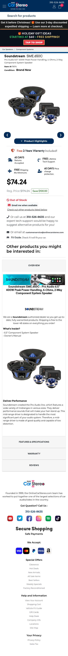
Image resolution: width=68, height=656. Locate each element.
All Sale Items (34, 576)
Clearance (34, 564)
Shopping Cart (34, 604)
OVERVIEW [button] (34, 265)
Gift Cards (34, 612)
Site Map (34, 628)
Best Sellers (34, 580)
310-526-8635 (57, 2)
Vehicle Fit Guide (34, 608)
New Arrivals (34, 572)
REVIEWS (34, 465)
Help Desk (34, 616)
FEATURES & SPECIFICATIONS (34, 442)
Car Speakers (7, 49)
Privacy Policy (34, 640)
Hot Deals (34, 568)
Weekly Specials (34, 584)
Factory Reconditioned (34, 588)
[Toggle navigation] (4, 6)
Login (53, 6)
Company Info (34, 620)
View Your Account (34, 600)
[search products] (34, 16)
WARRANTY (34, 453)
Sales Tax (34, 644)
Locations (34, 624)
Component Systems (24, 49)
